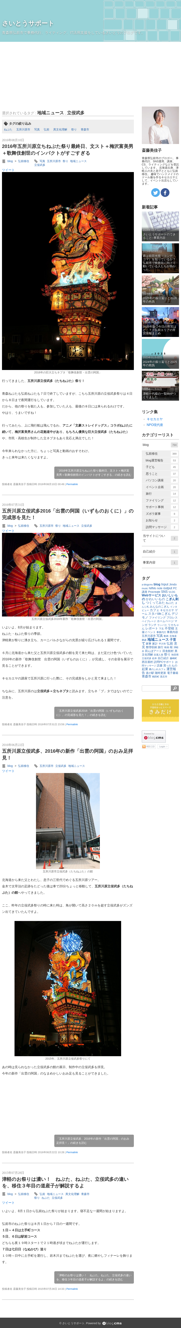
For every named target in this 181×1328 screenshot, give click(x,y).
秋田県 (175, 654)
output (167, 588)
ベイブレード (149, 621)
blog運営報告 (162, 460)
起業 (145, 669)
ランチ (152, 624)
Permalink (72, 484)
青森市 (85, 129)
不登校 (169, 628)
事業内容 (160, 562)
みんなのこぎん (159, 606)
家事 (148, 643)
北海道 (173, 636)
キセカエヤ (155, 419)
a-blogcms (147, 584)
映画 (166, 647)
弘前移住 (23, 161)
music (145, 588)
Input (164, 584)
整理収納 (151, 647)
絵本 (154, 658)
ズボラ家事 (162, 513)
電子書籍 (172, 672)
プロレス (172, 617)
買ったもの (170, 665)
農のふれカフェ (157, 669)
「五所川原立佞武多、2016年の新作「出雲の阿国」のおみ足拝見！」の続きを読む (92, 1140)
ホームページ (165, 621)
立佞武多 (76, 112)
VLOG (171, 592)
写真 (37, 129)
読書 (160, 665)
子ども (162, 467)
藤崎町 (173, 658)
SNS (164, 591)
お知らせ (162, 520)
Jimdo (173, 584)
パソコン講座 (162, 480)
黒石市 (163, 676)
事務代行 (161, 632)
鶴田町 (155, 676)
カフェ (154, 610)
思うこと (162, 473)
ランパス (162, 625)
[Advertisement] (90, 72)
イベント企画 (162, 487)
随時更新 (160, 672)
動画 (166, 636)
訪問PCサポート (164, 662)
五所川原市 (23, 129)
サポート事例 (162, 507)
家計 (155, 643)
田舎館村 (168, 651)
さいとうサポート (28, 23)
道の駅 (150, 672)
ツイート (8, 170)
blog (10, 161)
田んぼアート (153, 651)
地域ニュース (50, 112)
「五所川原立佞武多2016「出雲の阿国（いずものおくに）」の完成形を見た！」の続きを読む (90, 712)
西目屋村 (147, 662)
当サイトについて (160, 538)
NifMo (152, 588)
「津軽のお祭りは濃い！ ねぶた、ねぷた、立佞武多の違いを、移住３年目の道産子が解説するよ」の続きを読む (93, 1277)
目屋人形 (158, 654)
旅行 (162, 493)
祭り (74, 129)
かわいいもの (155, 599)
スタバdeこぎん (159, 613)
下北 (161, 628)
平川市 (162, 643)
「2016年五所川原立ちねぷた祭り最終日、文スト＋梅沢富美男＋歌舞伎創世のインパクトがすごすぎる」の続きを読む (93, 472)
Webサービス (151, 595)
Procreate (154, 591)
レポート (151, 628)
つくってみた (155, 602)
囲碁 (144, 640)
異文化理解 (60, 129)
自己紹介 (160, 551)
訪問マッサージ (162, 527)
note (159, 588)
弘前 (46, 129)
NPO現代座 (155, 425)
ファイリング (162, 500)
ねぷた (8, 129)
